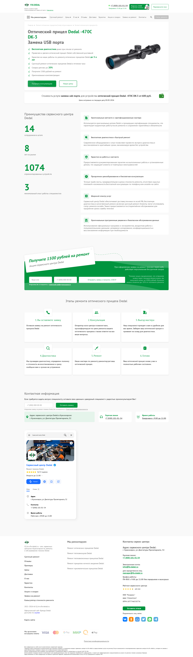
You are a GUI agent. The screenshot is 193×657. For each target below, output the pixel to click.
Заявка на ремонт (130, 17)
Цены (68, 17)
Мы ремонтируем (36, 17)
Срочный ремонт (56, 17)
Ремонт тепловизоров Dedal (79, 553)
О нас (76, 17)
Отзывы (84, 17)
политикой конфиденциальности (60, 284)
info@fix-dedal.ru (130, 567)
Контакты (142, 17)
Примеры (28, 565)
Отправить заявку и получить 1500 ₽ (102, 280)
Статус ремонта (161, 17)
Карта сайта (29, 620)
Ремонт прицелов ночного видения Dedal (85, 563)
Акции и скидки (114, 17)
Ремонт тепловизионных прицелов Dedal (85, 558)
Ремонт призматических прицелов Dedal (85, 568)
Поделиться (125, 619)
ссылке (37, 613)
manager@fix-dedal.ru (132, 573)
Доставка (92, 17)
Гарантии (102, 17)
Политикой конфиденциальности (77, 409)
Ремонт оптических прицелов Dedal (83, 548)
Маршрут (33, 481)
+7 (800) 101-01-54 (119, 5)
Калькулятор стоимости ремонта (39, 600)
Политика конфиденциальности (96, 641)
